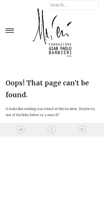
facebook (51, 129)
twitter (21, 129)
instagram (82, 129)
